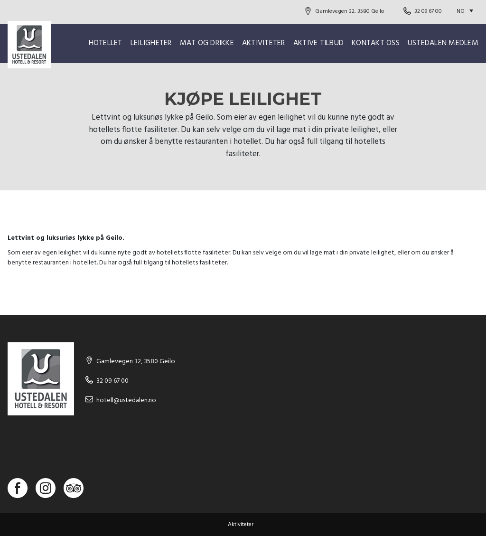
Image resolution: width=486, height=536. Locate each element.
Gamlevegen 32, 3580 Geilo (349, 11)
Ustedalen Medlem (443, 43)
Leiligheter (151, 43)
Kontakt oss (376, 43)
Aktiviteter (263, 43)
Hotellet (105, 43)
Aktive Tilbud (318, 43)
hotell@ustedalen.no (126, 400)
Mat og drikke (207, 43)
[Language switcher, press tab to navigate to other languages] (467, 11)
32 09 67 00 (428, 11)
